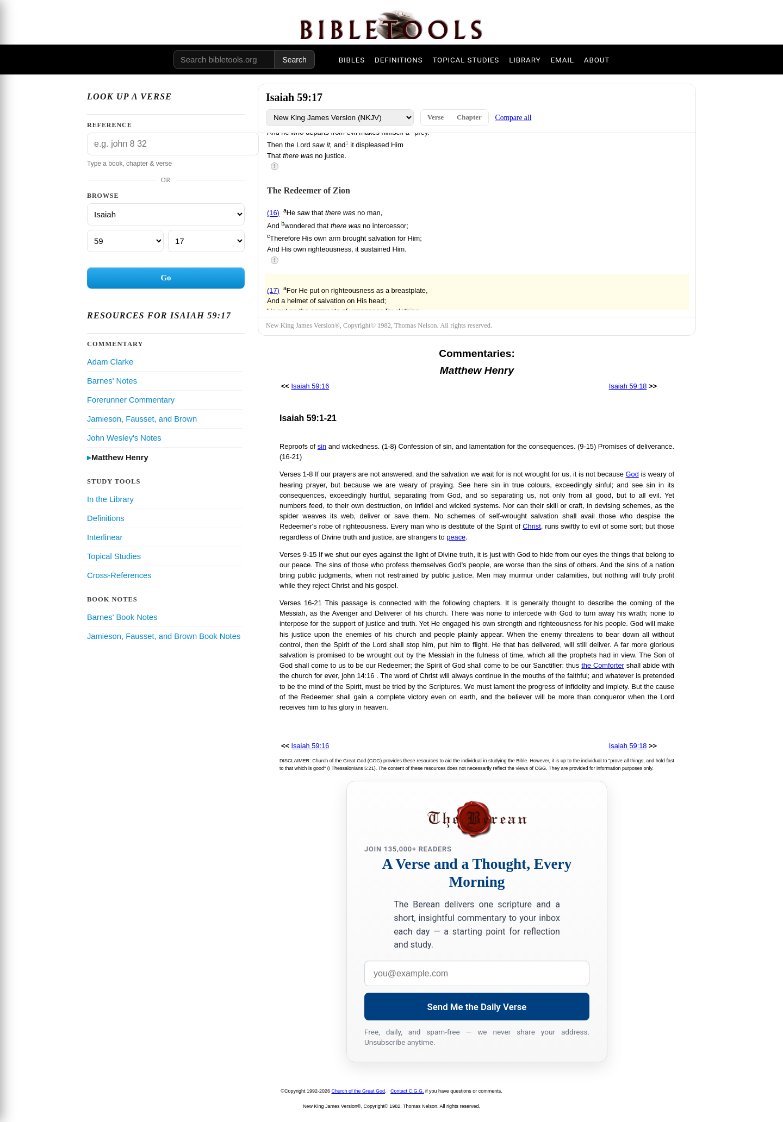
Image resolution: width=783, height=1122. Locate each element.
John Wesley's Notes (124, 438)
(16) (273, 213)
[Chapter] (125, 241)
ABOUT (597, 59)
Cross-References (119, 575)
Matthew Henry (119, 457)
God (632, 474)
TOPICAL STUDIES (465, 59)
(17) (273, 290)
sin (322, 446)
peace (455, 537)
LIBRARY (524, 59)
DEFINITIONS (398, 59)
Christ (531, 526)
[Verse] (206, 241)
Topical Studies (114, 556)
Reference (109, 125)
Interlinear (104, 537)
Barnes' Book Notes (122, 617)
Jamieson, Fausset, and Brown (142, 419)
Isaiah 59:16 (310, 386)
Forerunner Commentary (131, 400)
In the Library (110, 499)
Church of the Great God (359, 1091)
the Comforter (602, 665)
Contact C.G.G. (407, 1091)
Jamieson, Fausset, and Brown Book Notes (163, 636)
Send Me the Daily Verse (477, 1006)
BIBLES (352, 59)
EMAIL (562, 59)
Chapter (469, 117)
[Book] (166, 214)
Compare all (513, 118)
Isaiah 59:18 (628, 386)
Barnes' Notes (112, 381)
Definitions (106, 518)
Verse (435, 117)
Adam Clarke (110, 362)
